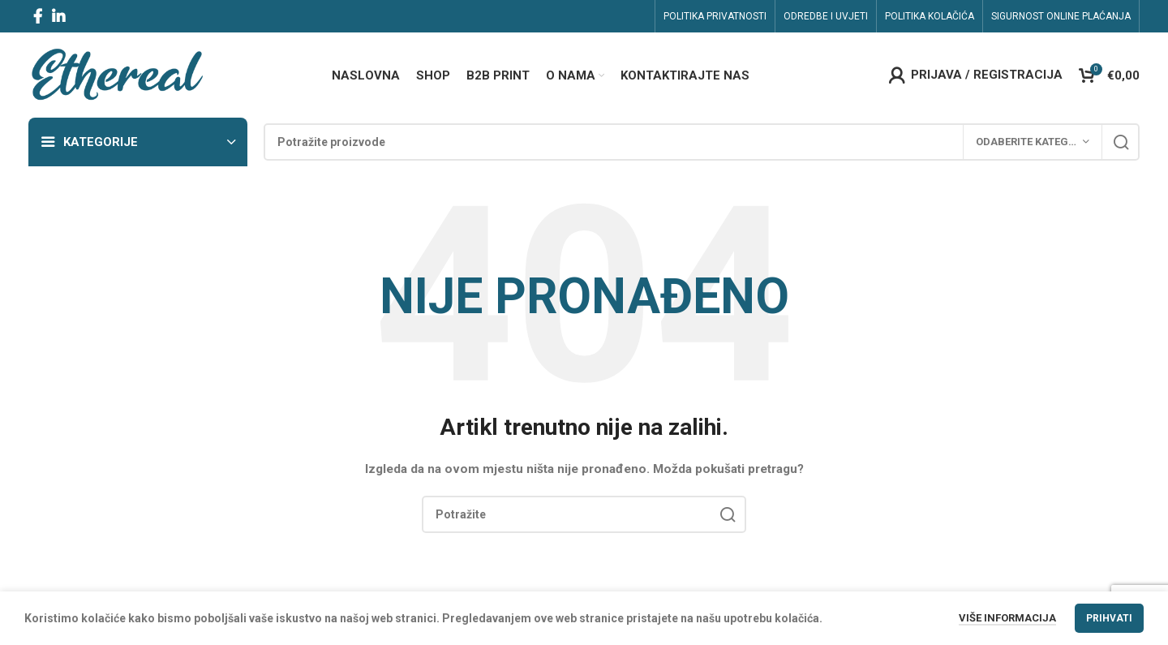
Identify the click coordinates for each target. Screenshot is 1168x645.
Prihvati (1109, 618)
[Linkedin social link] (58, 16)
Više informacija (1007, 618)
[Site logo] (116, 73)
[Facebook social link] (37, 16)
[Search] (702, 142)
